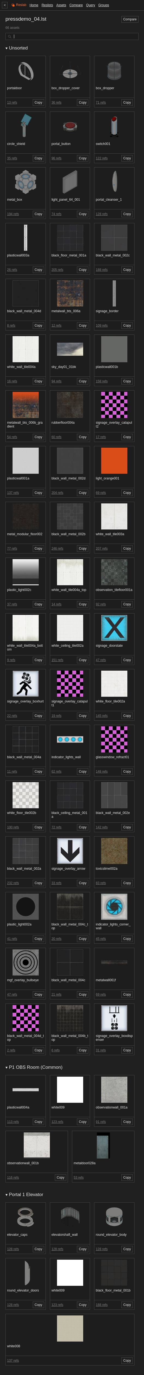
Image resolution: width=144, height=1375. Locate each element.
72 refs (57, 827)
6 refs (56, 1050)
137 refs (13, 493)
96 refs (57, 158)
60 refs (57, 437)
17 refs (101, 437)
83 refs (101, 883)
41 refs (12, 939)
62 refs (57, 771)
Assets (61, 5)
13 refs (12, 102)
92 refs (101, 604)
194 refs (13, 214)
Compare (76, 5)
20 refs (57, 939)
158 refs (101, 381)
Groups (103, 5)
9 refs (11, 660)
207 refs (101, 548)
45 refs (101, 939)
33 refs (57, 883)
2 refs (11, 1050)
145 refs (101, 716)
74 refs (57, 214)
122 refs (101, 158)
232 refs (13, 883)
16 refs (12, 381)
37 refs (12, 604)
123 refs (57, 1122)
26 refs (12, 270)
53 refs (79, 1177)
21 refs (57, 994)
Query (90, 5)
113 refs (13, 1122)
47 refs (101, 660)
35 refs (12, 158)
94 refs (57, 381)
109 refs (101, 325)
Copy (38, 102)
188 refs (101, 270)
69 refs (101, 493)
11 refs (12, 771)
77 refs (12, 548)
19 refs (57, 716)
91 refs (101, 1122)
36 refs (57, 102)
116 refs (13, 1177)
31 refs (101, 1050)
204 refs (57, 493)
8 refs (11, 325)
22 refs (12, 716)
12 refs (57, 325)
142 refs (101, 827)
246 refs (57, 548)
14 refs (57, 604)
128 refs (101, 214)
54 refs (12, 437)
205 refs (57, 270)
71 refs (101, 102)
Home (33, 5)
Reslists (47, 5)
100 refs (13, 827)
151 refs (57, 660)
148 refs (101, 771)
